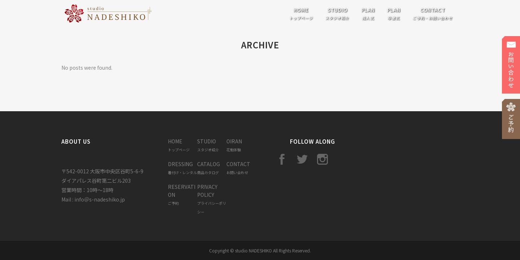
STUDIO (208, 145)
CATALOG (208, 167)
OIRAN (234, 145)
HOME (179, 145)
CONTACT (238, 167)
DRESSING (182, 167)
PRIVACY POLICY (211, 198)
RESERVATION (181, 194)
